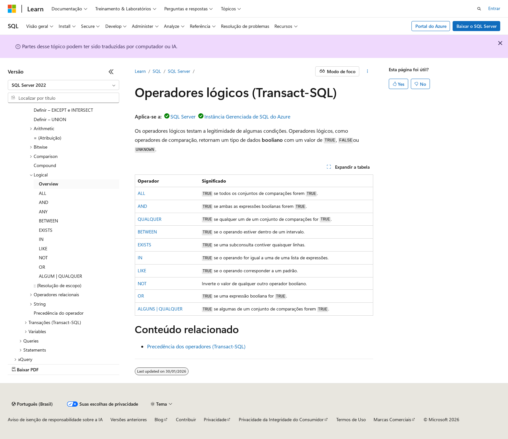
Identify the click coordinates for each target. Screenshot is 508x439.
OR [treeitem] (42, 267)
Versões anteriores (128, 419)
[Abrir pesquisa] (479, 9)
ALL (141, 193)
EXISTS (144, 245)
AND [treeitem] (43, 202)
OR (141, 296)
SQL (157, 71)
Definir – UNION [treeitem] (50, 119)
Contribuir (186, 419)
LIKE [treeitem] (43, 248)
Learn (140, 71)
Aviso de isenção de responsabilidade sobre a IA (55, 419)
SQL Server (179, 71)
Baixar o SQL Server (476, 26)
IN (140, 257)
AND (142, 206)
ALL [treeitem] (42, 193)
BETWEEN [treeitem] (48, 221)
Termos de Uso (351, 419)
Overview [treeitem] (48, 184)
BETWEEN (147, 232)
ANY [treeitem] (43, 211)
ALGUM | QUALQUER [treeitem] (60, 276)
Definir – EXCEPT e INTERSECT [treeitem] (63, 110)
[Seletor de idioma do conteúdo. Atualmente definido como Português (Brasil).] (32, 404)
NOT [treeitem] (43, 257)
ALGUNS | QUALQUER (160, 309)
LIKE (142, 270)
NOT (142, 283)
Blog (159, 419)
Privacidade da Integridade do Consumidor (281, 419)
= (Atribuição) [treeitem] (47, 138)
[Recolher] (111, 71)
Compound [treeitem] (45, 165)
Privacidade (215, 419)
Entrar (494, 8)
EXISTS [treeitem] (45, 230)
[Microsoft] (12, 9)
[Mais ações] (367, 71)
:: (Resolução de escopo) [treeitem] (57, 285)
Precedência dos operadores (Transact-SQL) (196, 346)
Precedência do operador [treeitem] (59, 313)
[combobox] (63, 85)
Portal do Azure (430, 26)
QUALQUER (149, 219)
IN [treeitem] (41, 239)
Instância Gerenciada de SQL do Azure (247, 116)
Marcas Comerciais (392, 419)
